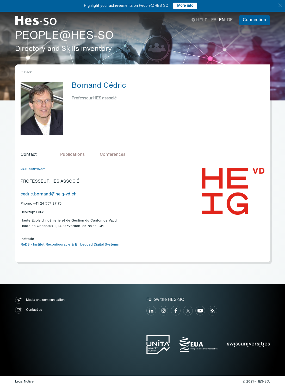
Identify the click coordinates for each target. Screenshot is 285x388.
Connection (254, 20)
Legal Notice (24, 381)
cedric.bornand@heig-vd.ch (49, 194)
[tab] (36, 155)
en (222, 20)
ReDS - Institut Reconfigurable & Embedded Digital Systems (70, 244)
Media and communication (40, 300)
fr (213, 20)
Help (199, 20)
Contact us (28, 310)
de (230, 20)
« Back (26, 72)
